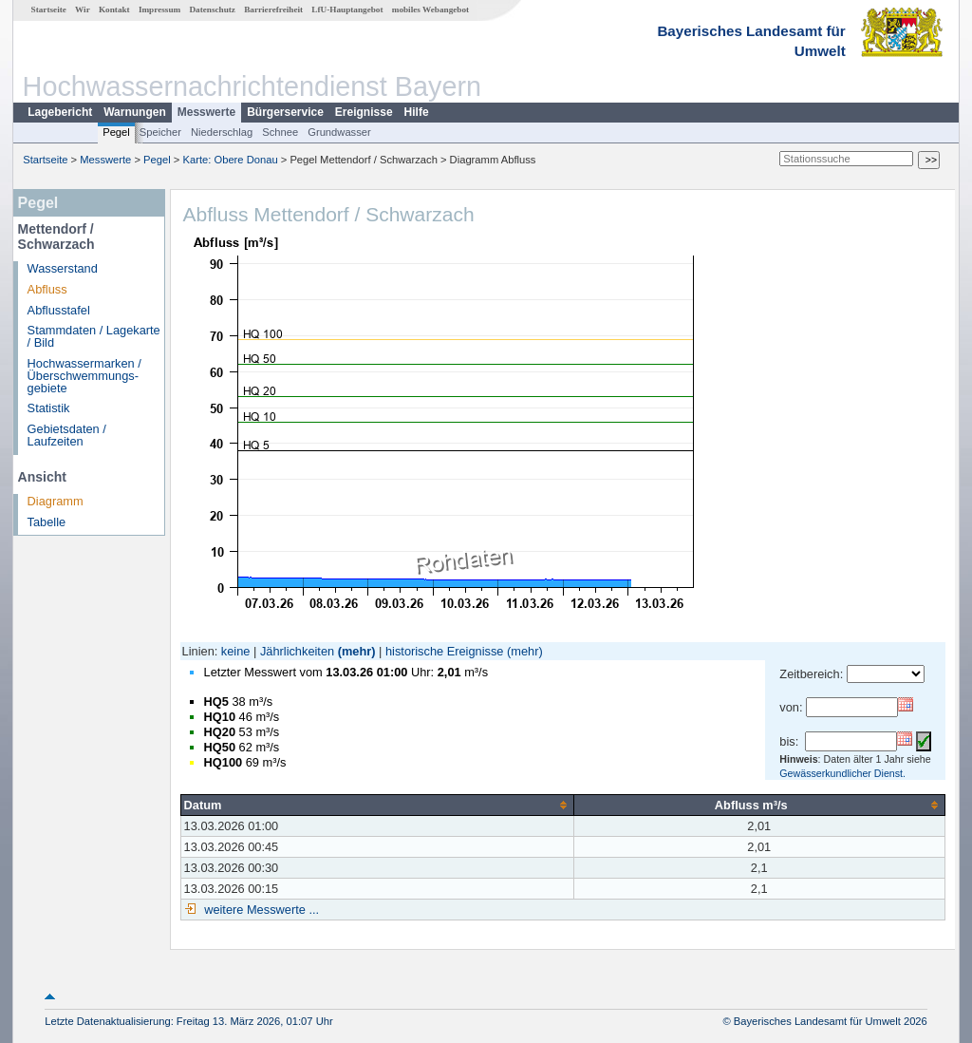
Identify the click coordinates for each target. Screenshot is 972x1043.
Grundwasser (339, 132)
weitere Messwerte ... (260, 909)
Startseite (48, 9)
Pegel (116, 132)
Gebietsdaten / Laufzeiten (67, 435)
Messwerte (206, 112)
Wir (82, 9)
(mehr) (357, 651)
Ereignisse (364, 112)
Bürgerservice (285, 112)
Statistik (49, 408)
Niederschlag (221, 132)
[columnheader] (376, 804)
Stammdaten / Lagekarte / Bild (94, 336)
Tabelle (47, 522)
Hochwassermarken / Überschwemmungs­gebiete (84, 375)
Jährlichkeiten (297, 651)
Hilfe (416, 112)
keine (236, 651)
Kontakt (114, 9)
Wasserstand (63, 268)
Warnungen (134, 112)
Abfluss (47, 289)
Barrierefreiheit (273, 9)
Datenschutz (212, 9)
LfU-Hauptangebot (347, 9)
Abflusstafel (59, 310)
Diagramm (56, 501)
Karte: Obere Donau (230, 159)
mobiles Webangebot (430, 9)
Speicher (160, 132)
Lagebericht (60, 112)
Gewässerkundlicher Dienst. (842, 773)
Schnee (280, 132)
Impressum (159, 9)
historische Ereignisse (444, 651)
